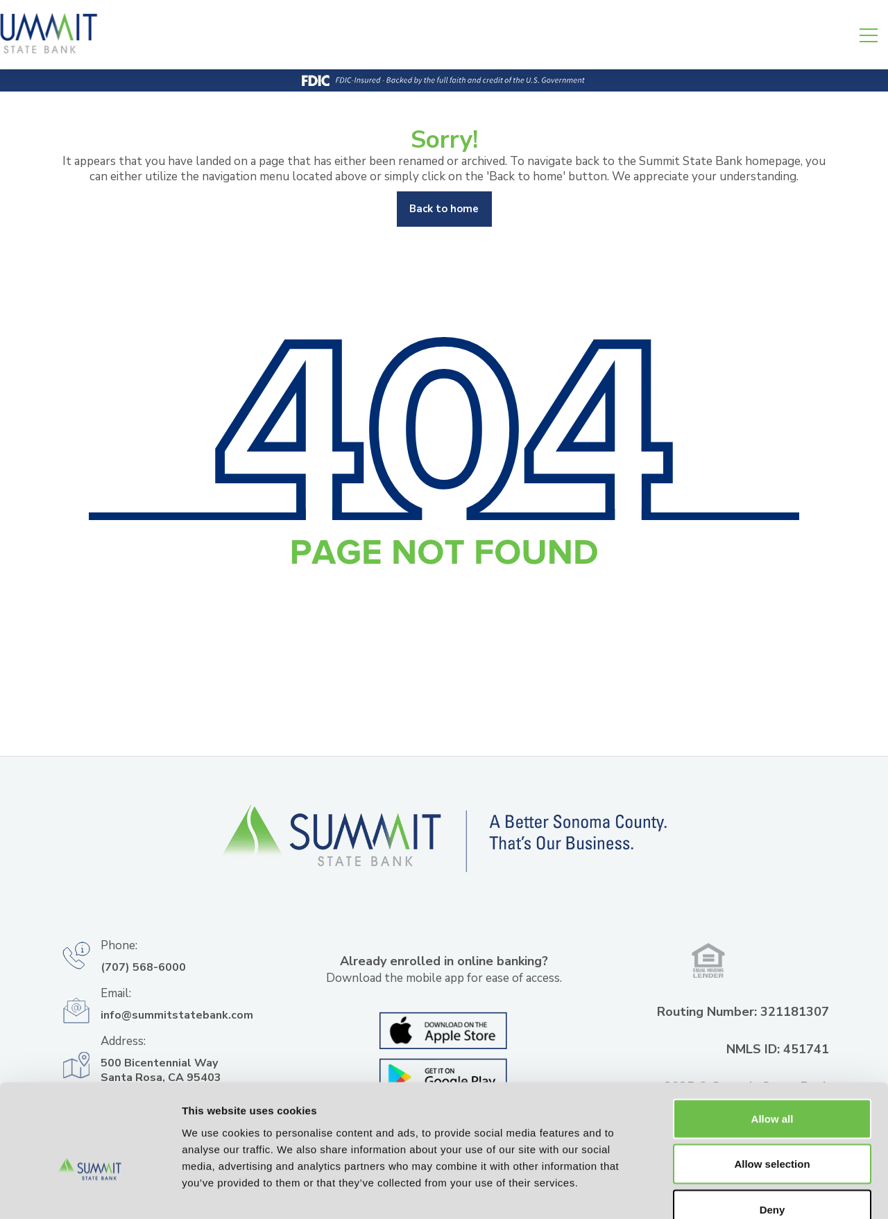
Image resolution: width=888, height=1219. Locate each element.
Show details (728, 1192)
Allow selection (772, 1083)
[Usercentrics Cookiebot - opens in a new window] (90, 1192)
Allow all (772, 1037)
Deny (772, 1128)
